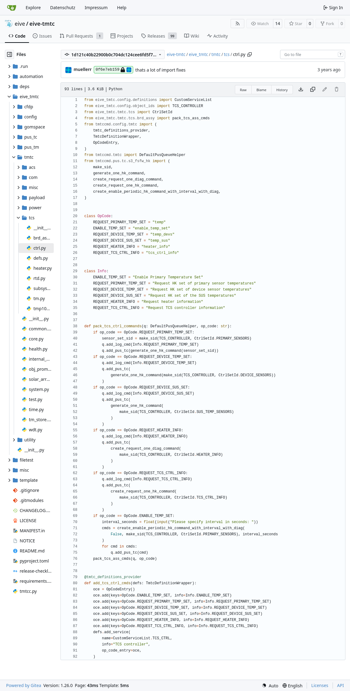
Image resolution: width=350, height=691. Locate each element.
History (282, 89)
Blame (262, 89)
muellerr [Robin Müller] (83, 69)
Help (121, 7)
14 (277, 23)
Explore (33, 7)
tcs (226, 54)
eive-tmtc (42, 23)
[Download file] (301, 89)
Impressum (96, 7)
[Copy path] (249, 54)
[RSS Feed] (238, 23)
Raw (243, 89)
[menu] (270, 686)
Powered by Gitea (23, 685)
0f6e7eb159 (113, 69)
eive (20, 23)
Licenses (319, 685)
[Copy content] (313, 89)
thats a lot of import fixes (160, 70)
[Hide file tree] (9, 54)
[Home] (11, 7)
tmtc (216, 54)
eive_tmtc (198, 54)
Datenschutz (62, 7)
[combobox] (312, 54)
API (340, 685)
